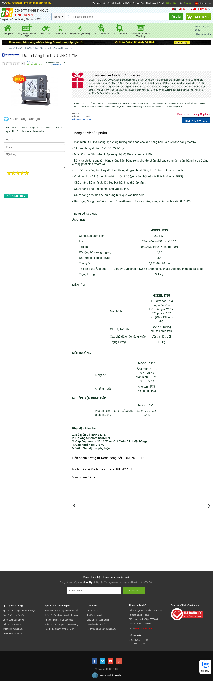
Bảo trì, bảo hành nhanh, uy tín (59, 629)
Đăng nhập (171, 3)
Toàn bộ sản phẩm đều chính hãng (61, 615)
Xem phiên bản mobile (110, 675)
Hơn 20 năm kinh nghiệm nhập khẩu (62, 610)
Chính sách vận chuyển (14, 620)
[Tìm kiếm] (176, 16)
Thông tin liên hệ (137, 605)
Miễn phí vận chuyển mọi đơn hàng (61, 624)
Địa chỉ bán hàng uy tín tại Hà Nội (19, 610)
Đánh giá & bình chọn (34, 64)
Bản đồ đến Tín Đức (96, 624)
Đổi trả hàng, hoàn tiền (13, 615)
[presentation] (31, 185)
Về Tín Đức (92, 610)
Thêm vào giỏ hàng (196, 120)
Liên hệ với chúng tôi (12, 633)
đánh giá (30, 62)
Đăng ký (187, 3)
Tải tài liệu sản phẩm (13, 629)
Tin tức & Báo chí (95, 615)
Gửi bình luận (55, 65)
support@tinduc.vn (144, 628)
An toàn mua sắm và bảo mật (59, 620)
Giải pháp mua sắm (12, 624)
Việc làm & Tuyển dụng (98, 620)
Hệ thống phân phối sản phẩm (101, 629)
